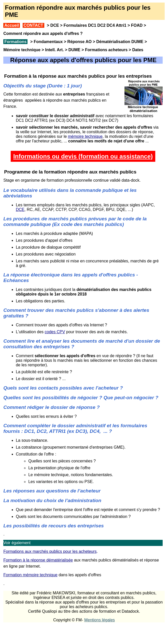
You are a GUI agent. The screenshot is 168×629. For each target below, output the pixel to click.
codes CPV (55, 332)
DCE (54, 25)
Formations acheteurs (106, 50)
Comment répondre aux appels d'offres (41, 33)
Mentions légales (99, 620)
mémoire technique (85, 136)
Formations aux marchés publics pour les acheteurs (49, 551)
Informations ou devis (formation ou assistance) (83, 156)
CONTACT (33, 25)
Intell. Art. (54, 50)
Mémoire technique (21, 50)
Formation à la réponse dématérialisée (38, 560)
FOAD (137, 25)
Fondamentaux (48, 41)
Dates (137, 50)
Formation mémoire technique (30, 575)
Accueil (11, 25)
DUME (74, 50)
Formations (15, 41)
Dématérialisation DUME (119, 41)
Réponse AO (79, 41)
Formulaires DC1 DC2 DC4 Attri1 (95, 25)
